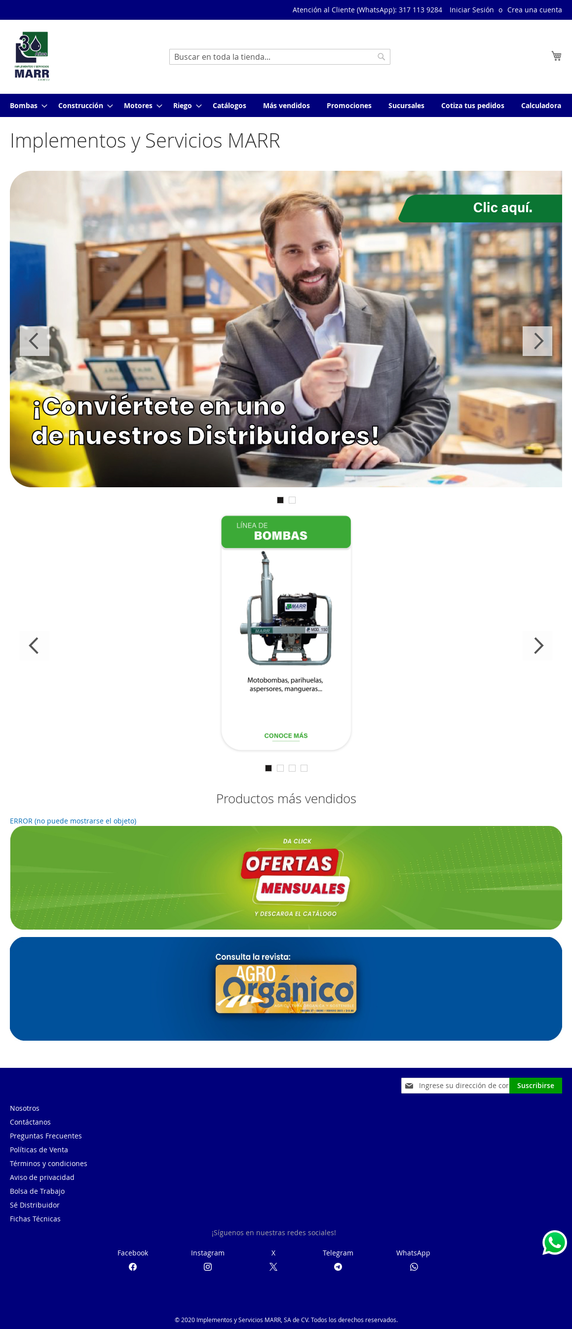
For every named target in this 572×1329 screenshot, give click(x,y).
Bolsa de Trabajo (37, 1191)
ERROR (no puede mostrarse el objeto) (73, 820)
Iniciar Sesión (472, 9)
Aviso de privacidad (42, 1177)
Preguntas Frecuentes (46, 1135)
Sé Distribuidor (35, 1205)
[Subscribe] (535, 1086)
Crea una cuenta (534, 9)
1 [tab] (280, 500)
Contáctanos (30, 1122)
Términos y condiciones (48, 1163)
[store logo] (32, 56)
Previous (34, 341)
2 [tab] (292, 500)
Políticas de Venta (39, 1149)
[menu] (286, 105)
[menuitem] (25, 105)
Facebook (132, 1252)
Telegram (338, 1252)
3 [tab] (292, 768)
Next (537, 341)
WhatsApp (413, 1252)
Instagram (208, 1252)
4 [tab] (304, 768)
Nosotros (24, 1108)
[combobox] (279, 57)
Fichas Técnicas (35, 1218)
